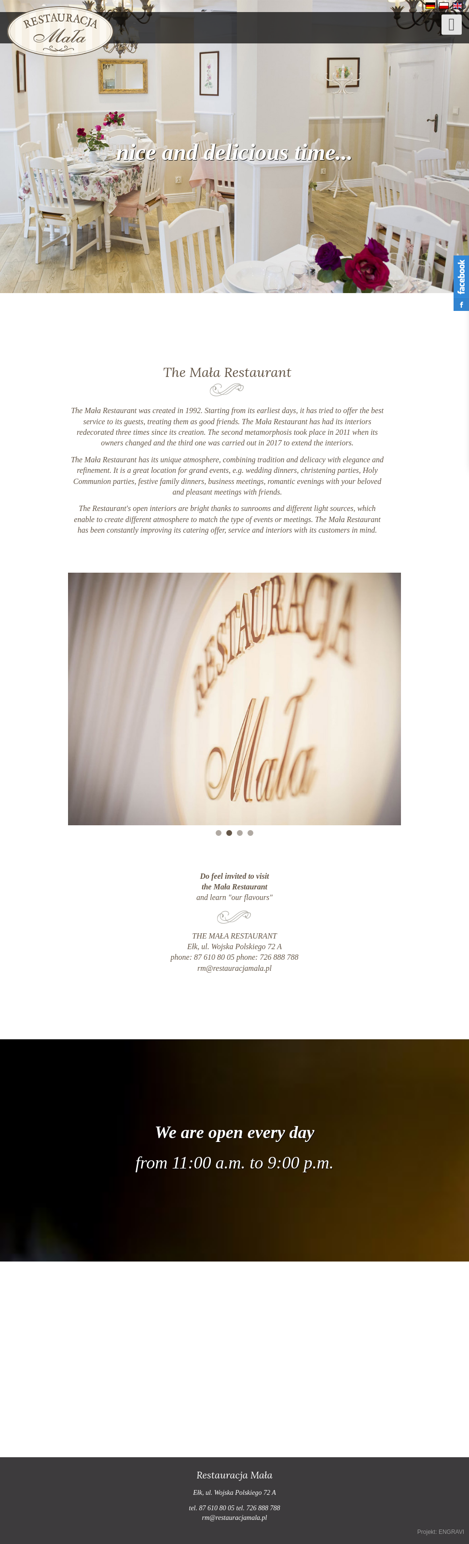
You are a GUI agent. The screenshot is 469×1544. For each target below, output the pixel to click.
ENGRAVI (451, 1532)
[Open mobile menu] (451, 24)
